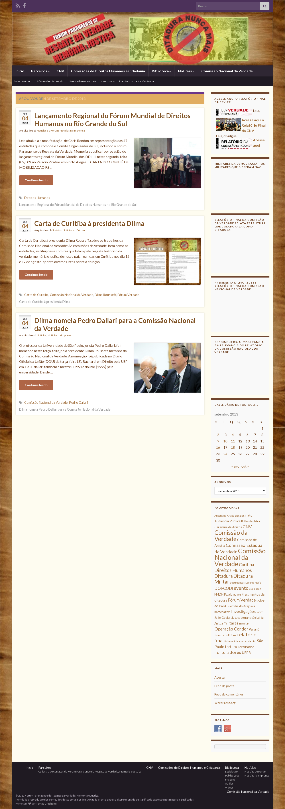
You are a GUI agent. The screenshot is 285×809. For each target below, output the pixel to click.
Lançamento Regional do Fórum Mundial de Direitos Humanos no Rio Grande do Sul (112, 120)
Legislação (231, 771)
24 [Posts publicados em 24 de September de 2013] (225, 454)
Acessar (220, 677)
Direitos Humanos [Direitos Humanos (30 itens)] (233, 570)
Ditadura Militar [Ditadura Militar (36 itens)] (233, 579)
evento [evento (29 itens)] (241, 588)
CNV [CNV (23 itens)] (247, 526)
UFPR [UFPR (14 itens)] (246, 653)
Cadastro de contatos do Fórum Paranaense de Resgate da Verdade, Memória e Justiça (89, 771)
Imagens (230, 779)
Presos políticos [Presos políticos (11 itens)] (225, 635)
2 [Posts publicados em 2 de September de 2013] (218, 434)
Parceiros (40, 71)
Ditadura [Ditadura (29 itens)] (223, 576)
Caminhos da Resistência (136, 81)
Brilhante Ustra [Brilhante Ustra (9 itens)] (250, 521)
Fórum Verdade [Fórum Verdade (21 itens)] (242, 600)
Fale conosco (23, 81)
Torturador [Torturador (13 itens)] (246, 647)
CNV (60, 71)
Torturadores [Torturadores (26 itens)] (227, 652)
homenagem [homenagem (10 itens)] (222, 612)
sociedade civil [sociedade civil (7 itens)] (248, 641)
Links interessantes (82, 81)
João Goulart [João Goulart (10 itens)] (223, 617)
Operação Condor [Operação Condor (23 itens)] (231, 628)
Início (20, 71)
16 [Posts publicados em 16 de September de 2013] (218, 447)
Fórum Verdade (128, 295)
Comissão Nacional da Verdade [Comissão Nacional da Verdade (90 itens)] (240, 557)
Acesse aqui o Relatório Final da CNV (254, 126)
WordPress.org (225, 703)
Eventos (108, 81)
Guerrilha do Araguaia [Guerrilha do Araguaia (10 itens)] (240, 606)
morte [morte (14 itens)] (243, 623)
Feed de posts (224, 686)
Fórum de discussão (50, 81)
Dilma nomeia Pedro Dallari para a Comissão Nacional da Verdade (115, 324)
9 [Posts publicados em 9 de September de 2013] (218, 441)
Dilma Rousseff (105, 295)
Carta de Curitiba (36, 295)
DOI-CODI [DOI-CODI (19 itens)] (223, 588)
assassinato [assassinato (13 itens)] (243, 515)
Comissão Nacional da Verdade (227, 71)
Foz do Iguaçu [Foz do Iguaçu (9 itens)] (232, 594)
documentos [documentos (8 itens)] (237, 582)
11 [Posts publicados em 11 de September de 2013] (233, 441)
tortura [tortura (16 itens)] (231, 647)
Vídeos (229, 787)
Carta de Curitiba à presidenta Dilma (89, 223)
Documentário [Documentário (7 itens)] (253, 582)
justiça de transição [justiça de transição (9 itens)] (244, 617)
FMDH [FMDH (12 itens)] (219, 594)
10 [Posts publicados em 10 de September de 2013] (225, 441)
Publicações (232, 775)
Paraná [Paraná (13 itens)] (254, 629)
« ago (235, 466)
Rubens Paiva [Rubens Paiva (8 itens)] (232, 641)
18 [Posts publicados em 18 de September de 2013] (233, 447)
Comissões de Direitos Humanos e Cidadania (108, 71)
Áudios (229, 783)
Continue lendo (36, 180)
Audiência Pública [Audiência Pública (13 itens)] (227, 521)
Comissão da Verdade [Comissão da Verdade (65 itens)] (231, 535)
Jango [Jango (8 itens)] (259, 611)
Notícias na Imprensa (72, 130)
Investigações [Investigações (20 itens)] (243, 611)
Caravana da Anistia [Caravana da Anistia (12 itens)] (228, 527)
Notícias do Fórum (48, 130)
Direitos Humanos (37, 198)
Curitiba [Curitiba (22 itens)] (246, 564)
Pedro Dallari (78, 402)
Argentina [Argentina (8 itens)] (220, 515)
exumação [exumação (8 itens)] (255, 588)
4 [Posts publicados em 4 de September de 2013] (233, 434)
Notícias (186, 71)
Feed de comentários (229, 694)
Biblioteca (161, 71)
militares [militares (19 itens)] (231, 623)
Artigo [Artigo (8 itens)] (230, 515)
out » (245, 466)
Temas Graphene (46, 803)
